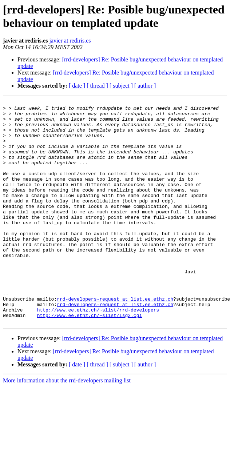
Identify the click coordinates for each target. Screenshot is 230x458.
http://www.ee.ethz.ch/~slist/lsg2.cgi (89, 358)
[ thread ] (97, 86)
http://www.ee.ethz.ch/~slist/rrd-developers (98, 352)
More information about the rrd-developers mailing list (67, 425)
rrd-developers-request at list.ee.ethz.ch (115, 339)
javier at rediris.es (70, 40)
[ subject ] (121, 86)
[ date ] (77, 86)
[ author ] (145, 86)
